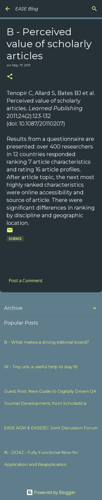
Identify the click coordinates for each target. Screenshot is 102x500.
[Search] (94, 8)
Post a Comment (25, 281)
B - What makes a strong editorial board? (46, 342)
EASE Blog (26, 8)
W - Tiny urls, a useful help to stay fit (41, 366)
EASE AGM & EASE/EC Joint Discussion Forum (51, 427)
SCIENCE (15, 238)
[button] (10, 77)
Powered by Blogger (51, 492)
